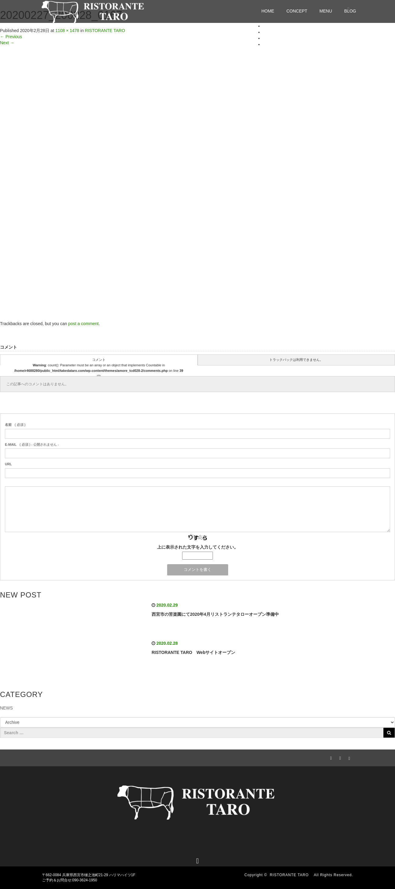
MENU (325, 11)
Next (7, 42)
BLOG (269, 44)
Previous (11, 36)
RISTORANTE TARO (291, 875)
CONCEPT (296, 11)
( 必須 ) (15, 424)
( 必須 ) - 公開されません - (32, 444)
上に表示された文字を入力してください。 (197, 547)
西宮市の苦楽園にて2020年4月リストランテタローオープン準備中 (215, 614)
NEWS (6, 708)
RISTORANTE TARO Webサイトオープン (193, 652)
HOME (267, 11)
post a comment (83, 323)
